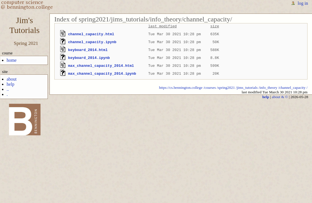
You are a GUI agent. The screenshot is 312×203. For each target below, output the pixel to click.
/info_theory (268, 87)
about (11, 79)
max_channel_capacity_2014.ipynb (102, 73)
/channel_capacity (292, 87)
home (11, 60)
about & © (280, 97)
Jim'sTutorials (24, 25)
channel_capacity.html (91, 34)
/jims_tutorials (247, 87)
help (10, 84)
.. (7, 89)
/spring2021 (226, 87)
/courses (209, 87)
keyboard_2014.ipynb (89, 57)
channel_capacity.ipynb (92, 42)
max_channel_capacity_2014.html (101, 65)
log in (303, 3)
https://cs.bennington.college (181, 87)
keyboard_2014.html (87, 49)
